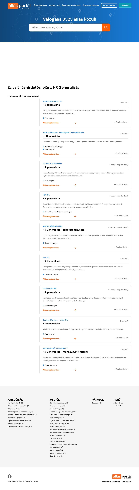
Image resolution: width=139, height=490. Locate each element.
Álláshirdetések (40, 5)
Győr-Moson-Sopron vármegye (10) (62, 421)
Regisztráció (54, 5)
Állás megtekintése (51, 123)
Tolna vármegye (51, 243)
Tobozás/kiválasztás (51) (16, 423)
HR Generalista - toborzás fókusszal (64, 229)
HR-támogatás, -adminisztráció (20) (20, 412)
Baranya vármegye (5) (57, 406)
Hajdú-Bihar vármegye (54, 146)
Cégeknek (125, 5)
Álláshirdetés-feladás (71, 5)
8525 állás (72, 19)
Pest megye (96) (56, 438)
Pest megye (49, 118)
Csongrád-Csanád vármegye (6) (61, 415)
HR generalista (51, 104)
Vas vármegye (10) (56, 450)
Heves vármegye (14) (57, 426)
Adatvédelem (118, 406)
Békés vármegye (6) (57, 409)
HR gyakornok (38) (14, 409)
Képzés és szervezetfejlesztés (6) (19, 421)
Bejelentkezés (109, 5)
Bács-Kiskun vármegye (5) (59, 403)
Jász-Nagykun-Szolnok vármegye (58, 212)
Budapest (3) (96, 403)
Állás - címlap (118, 403)
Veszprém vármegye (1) (58, 453)
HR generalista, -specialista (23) (19, 406)
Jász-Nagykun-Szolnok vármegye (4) (63, 429)
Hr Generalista (51, 136)
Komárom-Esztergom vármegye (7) (62, 432)
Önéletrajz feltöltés (91, 5)
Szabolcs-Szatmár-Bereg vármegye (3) (63, 444)
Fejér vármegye (51, 305)
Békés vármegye (51, 274)
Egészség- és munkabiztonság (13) (20, 426)
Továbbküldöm (122, 122)
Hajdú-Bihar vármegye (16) (59, 423)
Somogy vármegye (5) (57, 441)
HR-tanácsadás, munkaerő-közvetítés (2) (22, 415)
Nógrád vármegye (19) (57, 435)
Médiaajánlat (126, 482)
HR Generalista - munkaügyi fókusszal (65, 352)
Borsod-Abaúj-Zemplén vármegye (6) (63, 412)
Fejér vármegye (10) (57, 418)
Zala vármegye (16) (56, 456)
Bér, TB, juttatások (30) (15, 403)
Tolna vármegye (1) (56, 447)
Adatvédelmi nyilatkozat (111, 482)
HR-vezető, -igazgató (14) (16, 418)
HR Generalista (51, 261)
